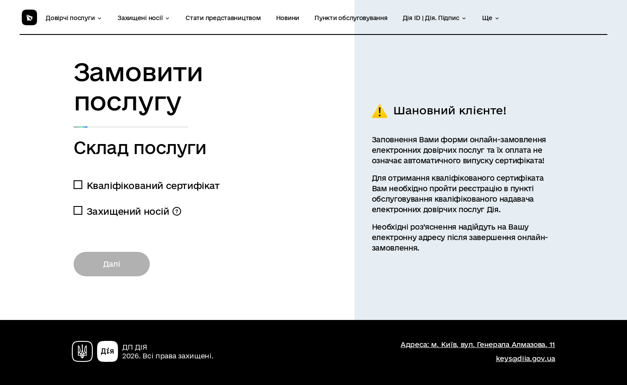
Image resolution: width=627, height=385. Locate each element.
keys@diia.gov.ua (525, 358)
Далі (111, 264)
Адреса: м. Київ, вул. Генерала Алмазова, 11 (478, 344)
